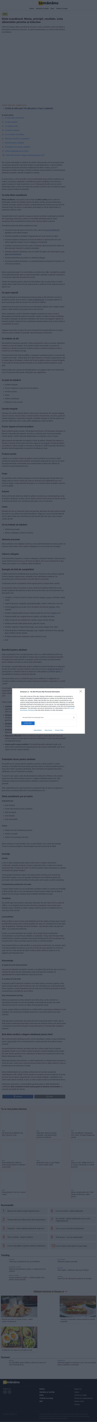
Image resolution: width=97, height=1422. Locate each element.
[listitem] (48, 717)
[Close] (81, 691)
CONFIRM (30, 723)
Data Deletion (38, 730)
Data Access (48, 730)
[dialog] (48, 711)
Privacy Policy (59, 730)
